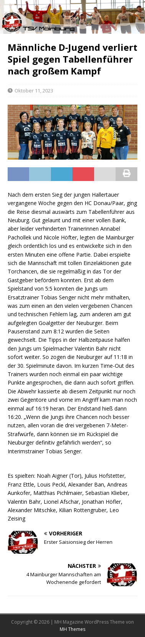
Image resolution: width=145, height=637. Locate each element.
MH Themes (72, 629)
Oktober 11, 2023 (34, 90)
